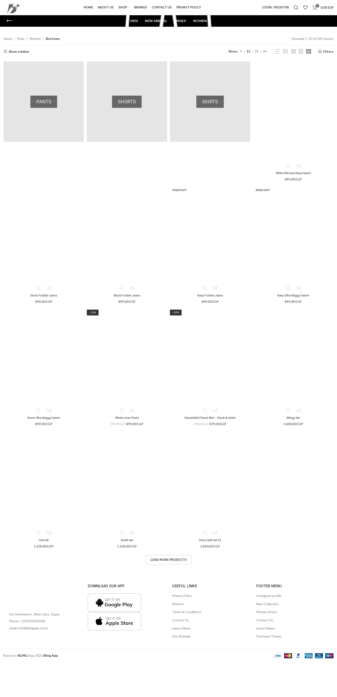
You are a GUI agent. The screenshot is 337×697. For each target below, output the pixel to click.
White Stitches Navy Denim (294, 177)
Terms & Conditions (186, 616)
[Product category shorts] (126, 107)
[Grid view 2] (293, 57)
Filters (328, 57)
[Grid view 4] (308, 57)
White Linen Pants (127, 422)
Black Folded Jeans (127, 300)
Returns (178, 608)
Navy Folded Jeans (210, 300)
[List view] (277, 57)
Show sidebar (19, 57)
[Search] (296, 10)
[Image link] (18, 597)
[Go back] (9, 27)
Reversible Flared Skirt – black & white (210, 422)
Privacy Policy (182, 600)
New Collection (267, 608)
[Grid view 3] (301, 57)
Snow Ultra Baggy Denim (43, 422)
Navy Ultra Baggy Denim (294, 300)
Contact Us (180, 624)
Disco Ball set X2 (210, 544)
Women (35, 45)
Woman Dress (266, 616)
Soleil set (126, 544)
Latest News (181, 632)
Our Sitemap (181, 641)
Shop (21, 45)
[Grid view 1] (285, 57)
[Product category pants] (43, 107)
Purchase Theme (268, 641)
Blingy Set (294, 422)
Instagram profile (268, 600)
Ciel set (43, 544)
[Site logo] (18, 10)
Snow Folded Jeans (43, 300)
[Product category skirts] (210, 107)
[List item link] (42, 625)
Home (8, 45)
